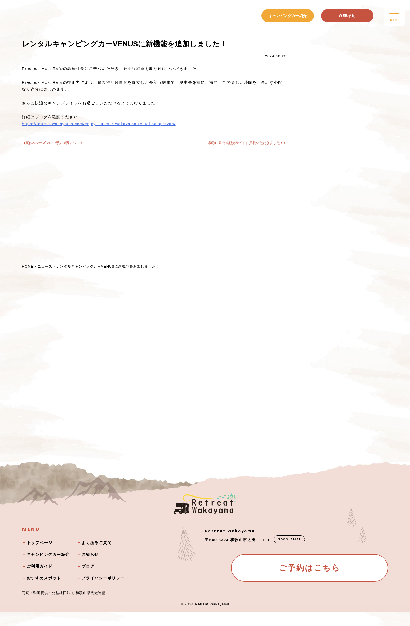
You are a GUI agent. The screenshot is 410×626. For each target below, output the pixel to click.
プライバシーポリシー (103, 591)
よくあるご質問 (97, 556)
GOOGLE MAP (289, 553)
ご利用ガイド (40, 580)
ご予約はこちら (309, 583)
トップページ (40, 556)
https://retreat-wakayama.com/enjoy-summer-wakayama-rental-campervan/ (100, 125)
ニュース (45, 270)
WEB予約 (347, 16)
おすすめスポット (44, 591)
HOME (27, 270)
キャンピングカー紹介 (288, 16)
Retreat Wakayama (212, 618)
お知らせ (90, 568)
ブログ (88, 580)
